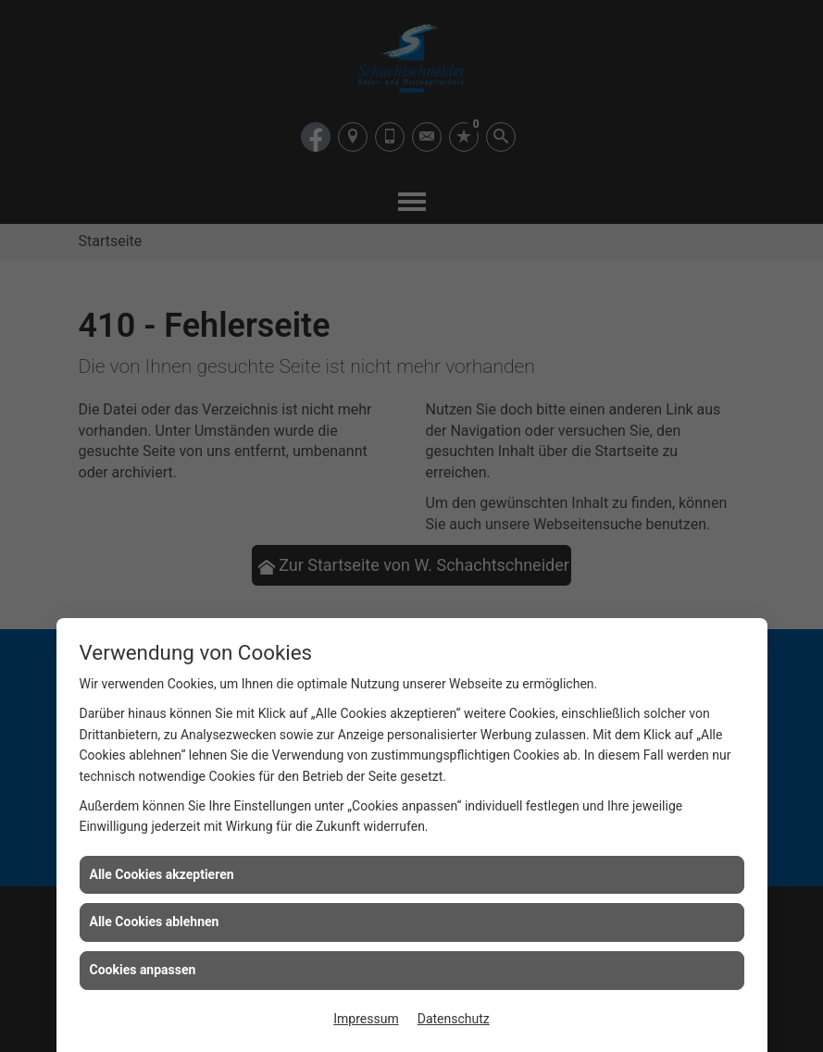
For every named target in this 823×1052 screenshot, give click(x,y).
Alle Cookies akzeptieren (162, 874)
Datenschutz (454, 1018)
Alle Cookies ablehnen (154, 921)
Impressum (365, 1018)
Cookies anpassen (143, 969)
